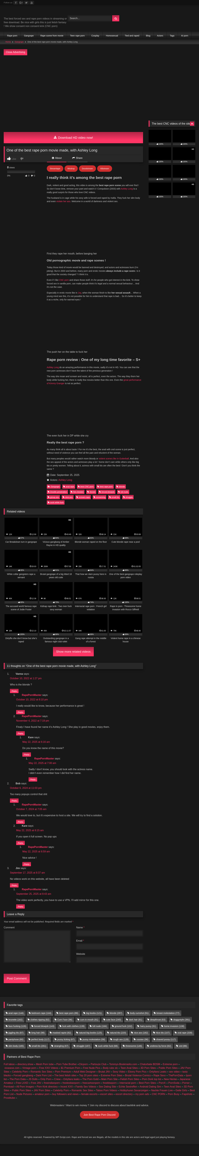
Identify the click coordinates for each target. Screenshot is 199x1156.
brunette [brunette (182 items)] (15, 1030)
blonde (120, 486)
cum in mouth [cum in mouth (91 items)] (89, 1030)
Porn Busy (173, 1105)
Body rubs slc (110, 1079)
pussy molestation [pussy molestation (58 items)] (94, 1050)
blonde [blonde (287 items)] (116, 1024)
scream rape (83, 497)
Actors (160, 35)
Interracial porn (127, 1093)
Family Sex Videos (86, 1097)
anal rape (68, 486)
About (57, 158)
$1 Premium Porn (70, 1079)
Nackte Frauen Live (162, 1101)
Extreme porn (170, 1075)
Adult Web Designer (85, 1082)
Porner (186, 1093)
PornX (162, 1093)
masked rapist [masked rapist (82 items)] (62, 1043)
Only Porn (45, 1090)
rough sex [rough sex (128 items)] (121, 1050)
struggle (128, 497)
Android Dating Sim (150, 1097)
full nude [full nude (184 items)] (100, 1037)
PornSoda (173, 1093)
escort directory (124, 1105)
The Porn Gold (90, 1090)
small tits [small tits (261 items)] (39, 1057)
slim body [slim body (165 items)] (16, 1057)
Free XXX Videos (48, 1079)
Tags (172, 35)
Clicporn (83, 1075)
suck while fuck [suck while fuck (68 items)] (108, 1057)
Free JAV (36, 1093)
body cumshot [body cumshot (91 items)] (139, 1024)
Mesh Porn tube (45, 1075)
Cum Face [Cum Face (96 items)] (64, 1030)
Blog (148, 35)
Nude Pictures (24, 1105)
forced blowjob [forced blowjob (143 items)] (44, 1037)
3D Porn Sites (148, 1079)
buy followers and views (65, 1105)
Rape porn (12, 35)
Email (80, 951)
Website (80, 965)
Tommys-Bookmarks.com (123, 1075)
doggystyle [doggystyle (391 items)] (181, 1030)
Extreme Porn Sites (111, 1086)
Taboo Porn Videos (106, 1101)
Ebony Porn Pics (137, 1082)
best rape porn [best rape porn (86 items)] (68, 1024)
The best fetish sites (65, 1086)
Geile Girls (181, 1101)
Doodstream (87, 168)
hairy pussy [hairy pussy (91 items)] (148, 1037)
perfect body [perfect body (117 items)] (40, 1050)
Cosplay (95, 35)
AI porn (184, 35)
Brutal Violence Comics (138, 1086)
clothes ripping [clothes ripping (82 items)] (39, 1030)
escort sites (106, 1105)
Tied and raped (132, 35)
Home (8, 42)
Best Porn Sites (147, 1093)
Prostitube (9, 1108)
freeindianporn (52, 1093)
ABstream (104, 168)
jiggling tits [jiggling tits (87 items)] (15, 1043)
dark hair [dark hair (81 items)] (135, 1030)
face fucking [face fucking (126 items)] (17, 1037)
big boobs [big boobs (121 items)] (94, 1024)
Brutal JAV (104, 1082)
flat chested (77, 492)
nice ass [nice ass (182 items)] (141, 1043)
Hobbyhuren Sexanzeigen (134, 1101)
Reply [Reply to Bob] (14, 806)
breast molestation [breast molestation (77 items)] (167, 1024)
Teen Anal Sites (129, 1079)
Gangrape (29, 35)
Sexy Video (119, 1082)
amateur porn (42, 1105)
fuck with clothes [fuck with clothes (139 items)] (73, 1037)
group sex (53, 497)
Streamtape (55, 168)
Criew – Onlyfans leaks (67, 1090)
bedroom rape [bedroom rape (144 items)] (41, 1024)
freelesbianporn (71, 1093)
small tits (114, 497)
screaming (99, 497)
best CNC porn (86, 486)
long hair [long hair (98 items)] (38, 1043)
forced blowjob (106, 492)
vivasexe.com (11, 1079)
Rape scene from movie (51, 35)
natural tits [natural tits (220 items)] (118, 1043)
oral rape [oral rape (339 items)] (185, 1043)
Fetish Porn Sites (129, 1090)
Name (80, 938)
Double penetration (57, 492)
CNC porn (64, 280)
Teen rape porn (77, 35)
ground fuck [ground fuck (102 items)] (123, 1037)
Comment (9, 938)
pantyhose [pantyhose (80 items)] (15, 1050)
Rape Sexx (159, 1086)
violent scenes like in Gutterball (114, 458)
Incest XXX (66, 1097)
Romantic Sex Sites (41, 1082)
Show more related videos (73, 651)
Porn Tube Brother (66, 1075)
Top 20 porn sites (88, 1086)
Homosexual (112, 35)
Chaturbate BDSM (150, 1075)
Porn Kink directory (47, 1097)
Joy (79, 292)
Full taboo (9, 1075)
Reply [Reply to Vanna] (14, 691)
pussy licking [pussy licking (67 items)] (66, 1050)
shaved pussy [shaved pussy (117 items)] (166, 1050)
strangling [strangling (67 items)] (61, 1057)
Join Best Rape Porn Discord (99, 1125)
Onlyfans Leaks (157, 1082)
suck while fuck (56, 502)
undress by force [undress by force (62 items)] (160, 1057)
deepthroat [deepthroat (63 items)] (157, 1030)
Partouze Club (98, 1075)
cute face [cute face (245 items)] (113, 1030)
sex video (174, 1082)
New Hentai (170, 1090)
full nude (123, 492)
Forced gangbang (23, 1086)
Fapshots (187, 1105)
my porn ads (142, 1105)
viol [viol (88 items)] (183, 1057)
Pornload (9, 1097)
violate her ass (63, 201)
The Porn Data (17, 1090)
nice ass (67, 497)
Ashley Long (127, 188)
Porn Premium (63, 1082)
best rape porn (105, 486)
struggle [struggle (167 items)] (83, 1057)
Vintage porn (29, 1079)
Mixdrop (71, 168)
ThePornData (175, 1086)
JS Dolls (33, 1090)
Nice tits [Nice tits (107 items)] (163, 1043)
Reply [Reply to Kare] (26, 758)
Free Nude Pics (91, 1079)
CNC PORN (158, 1105)
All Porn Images (25, 1097)
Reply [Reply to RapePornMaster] (20, 713)
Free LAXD (22, 1093)
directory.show (25, 1075)
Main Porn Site (109, 1090)
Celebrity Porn (20, 1082)
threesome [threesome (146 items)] (134, 1057)
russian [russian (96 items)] (142, 1050)
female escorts (89, 1105)
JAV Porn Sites (42, 1101)
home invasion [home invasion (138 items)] (174, 1037)
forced (91, 492)
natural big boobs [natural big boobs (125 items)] (90, 1043)
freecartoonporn (91, 1093)
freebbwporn (110, 1093)
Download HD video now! (73, 137)
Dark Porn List (43, 1086)
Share (77, 158)
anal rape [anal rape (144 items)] (16, 1024)
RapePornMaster (32, 697)
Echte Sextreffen (128, 1097)
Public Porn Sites (168, 1079)
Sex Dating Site (107, 1097)
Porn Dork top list (151, 1090)
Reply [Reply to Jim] (14, 895)
